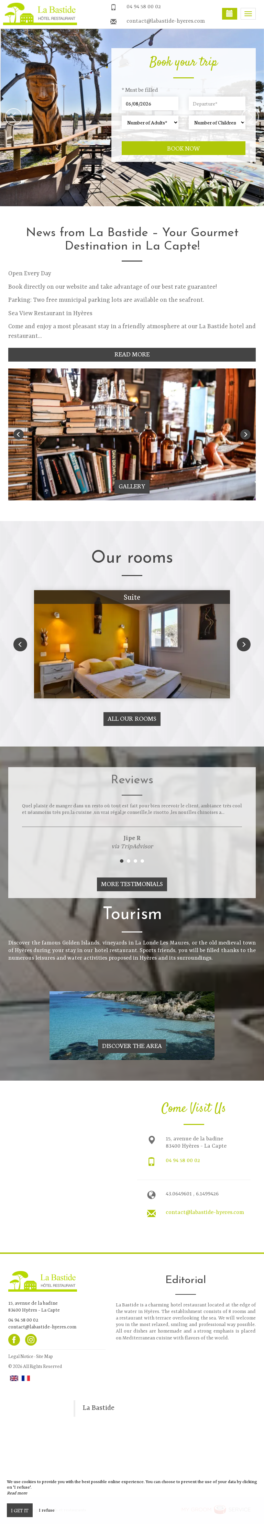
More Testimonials (132, 883)
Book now (183, 148)
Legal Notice (20, 1356)
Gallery (132, 486)
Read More (132, 354)
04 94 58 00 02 (143, 7)
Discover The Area (132, 1045)
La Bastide (98, 1408)
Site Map (44, 1356)
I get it (20, 1510)
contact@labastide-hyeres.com (165, 21)
